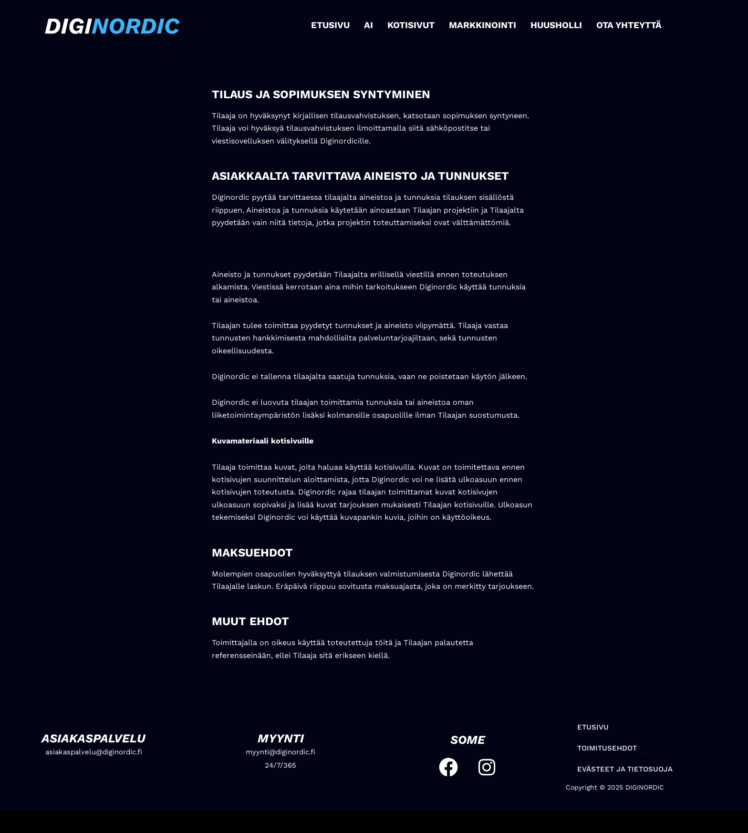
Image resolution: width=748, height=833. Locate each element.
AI (371, 25)
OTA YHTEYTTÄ (625, 25)
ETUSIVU (334, 25)
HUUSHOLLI (554, 25)
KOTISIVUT (413, 25)
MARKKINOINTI (482, 25)
